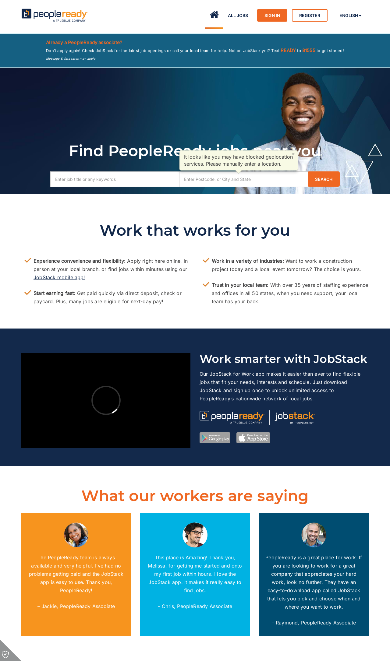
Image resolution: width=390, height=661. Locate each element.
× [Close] (293, 153)
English (350, 15)
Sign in (272, 15)
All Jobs (238, 15)
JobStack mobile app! (59, 277)
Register (309, 15)
